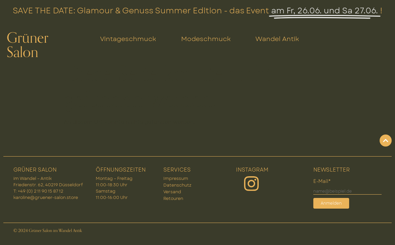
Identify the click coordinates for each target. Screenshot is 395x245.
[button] (380, 230)
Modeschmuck (206, 38)
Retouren (173, 198)
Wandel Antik (277, 38)
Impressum (175, 178)
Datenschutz (177, 185)
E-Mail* (322, 181)
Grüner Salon (28, 45)
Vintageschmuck (128, 38)
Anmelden (331, 203)
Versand (172, 192)
